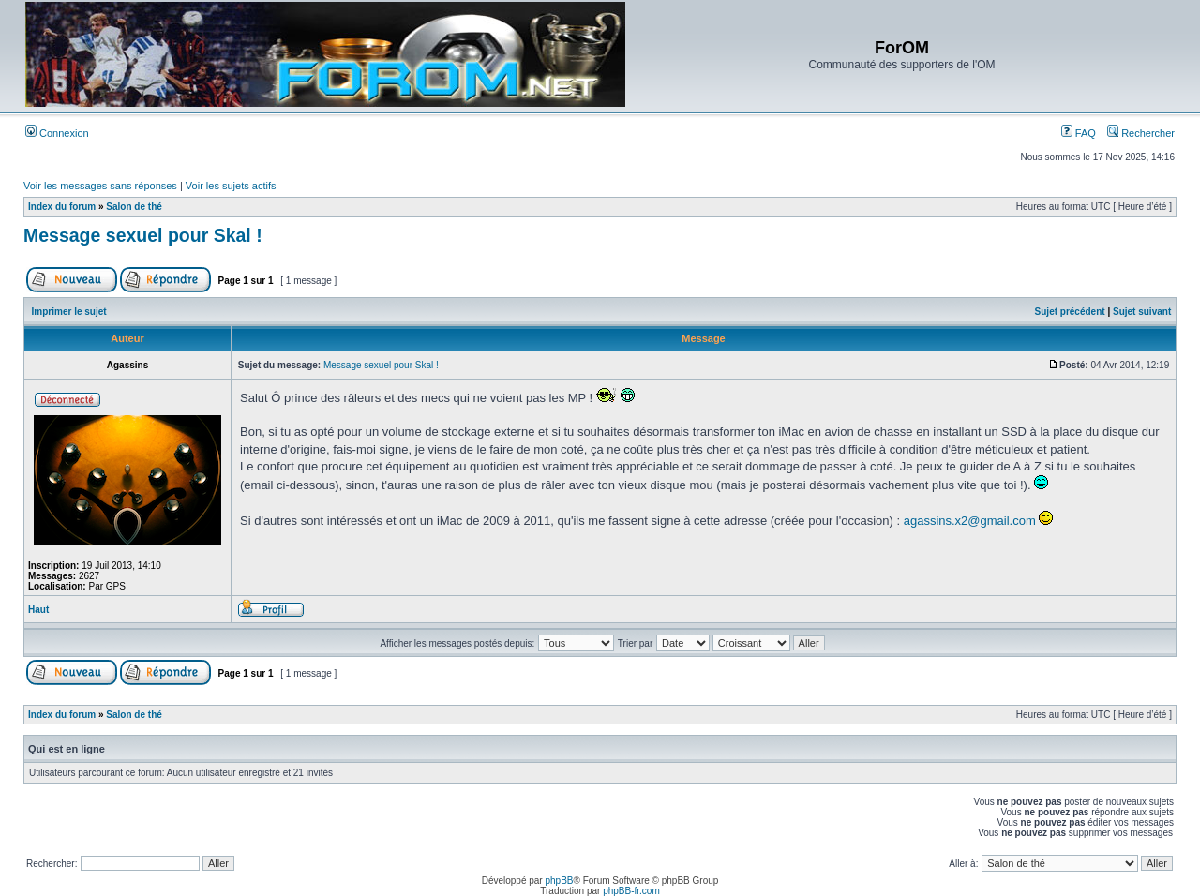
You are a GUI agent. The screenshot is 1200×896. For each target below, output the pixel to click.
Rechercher (1141, 133)
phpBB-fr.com (631, 891)
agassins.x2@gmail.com (970, 521)
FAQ (1078, 133)
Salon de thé (133, 207)
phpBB (559, 880)
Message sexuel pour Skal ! (142, 235)
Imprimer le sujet (69, 311)
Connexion (57, 133)
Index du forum (62, 207)
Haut (38, 610)
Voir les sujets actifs (231, 185)
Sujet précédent (1070, 311)
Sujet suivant (1142, 311)
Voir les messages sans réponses (100, 185)
